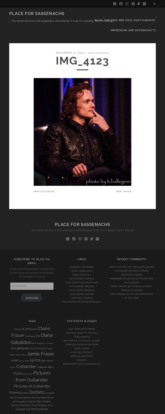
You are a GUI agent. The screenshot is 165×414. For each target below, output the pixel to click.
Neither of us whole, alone (82, 325)
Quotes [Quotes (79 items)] (36, 376)
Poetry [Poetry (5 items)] (24, 377)
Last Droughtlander (140, 251)
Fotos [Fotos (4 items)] (12, 339)
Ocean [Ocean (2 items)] (13, 351)
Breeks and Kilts (82, 340)
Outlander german (81, 274)
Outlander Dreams (81, 270)
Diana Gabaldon (81, 255)
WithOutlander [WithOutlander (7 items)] (39, 393)
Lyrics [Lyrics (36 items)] (35, 344)
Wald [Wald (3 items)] (28, 393)
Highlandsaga (82, 259)
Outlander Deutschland (82, 266)
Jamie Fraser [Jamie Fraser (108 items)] (40, 338)
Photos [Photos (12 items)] (18, 357)
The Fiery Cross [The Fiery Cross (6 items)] (28, 389)
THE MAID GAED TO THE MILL (81, 317)
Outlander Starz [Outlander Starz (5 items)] (45, 351)
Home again (81, 332)
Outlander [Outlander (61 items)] (26, 350)
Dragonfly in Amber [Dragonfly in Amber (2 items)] (45, 328)
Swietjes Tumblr (81, 282)
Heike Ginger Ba (98, 37)
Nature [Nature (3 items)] (50, 345)
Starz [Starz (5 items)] (39, 385)
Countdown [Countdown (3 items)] (30, 320)
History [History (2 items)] (23, 339)
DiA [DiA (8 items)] (38, 320)
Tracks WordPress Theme (69, 410)
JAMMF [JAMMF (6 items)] (14, 344)
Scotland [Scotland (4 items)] (32, 385)
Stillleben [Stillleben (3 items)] (47, 386)
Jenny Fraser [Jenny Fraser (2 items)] (24, 345)
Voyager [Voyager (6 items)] (20, 393)
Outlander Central (82, 263)
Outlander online (82, 278)
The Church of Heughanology (81, 286)
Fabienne (115, 263)
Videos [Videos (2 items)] (50, 390)
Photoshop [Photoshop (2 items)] (28, 358)
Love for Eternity (82, 336)
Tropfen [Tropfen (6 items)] (42, 389)
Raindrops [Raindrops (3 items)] (36, 382)
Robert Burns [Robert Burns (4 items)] (47, 382)
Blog (103, 13)
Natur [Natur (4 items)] (43, 345)
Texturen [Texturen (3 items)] (15, 390)
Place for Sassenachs (36, 13)
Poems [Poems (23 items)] (15, 377)
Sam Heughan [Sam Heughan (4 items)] (20, 385)
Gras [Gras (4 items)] (17, 339)
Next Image (123, 176)
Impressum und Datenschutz (136, 17)
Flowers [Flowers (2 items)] (50, 333)
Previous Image (44, 176)
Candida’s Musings (82, 251)
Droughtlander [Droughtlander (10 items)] (20, 332)
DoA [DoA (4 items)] (34, 327)
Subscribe (31, 282)
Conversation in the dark (81, 329)
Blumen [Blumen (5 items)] (33, 313)
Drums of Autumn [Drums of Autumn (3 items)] (38, 333)
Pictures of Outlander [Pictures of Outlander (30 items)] (32, 370)
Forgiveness (82, 321)
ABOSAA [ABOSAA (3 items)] (17, 314)
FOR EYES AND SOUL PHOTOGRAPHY (132, 13)
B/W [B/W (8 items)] (25, 313)
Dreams (82, 344)
